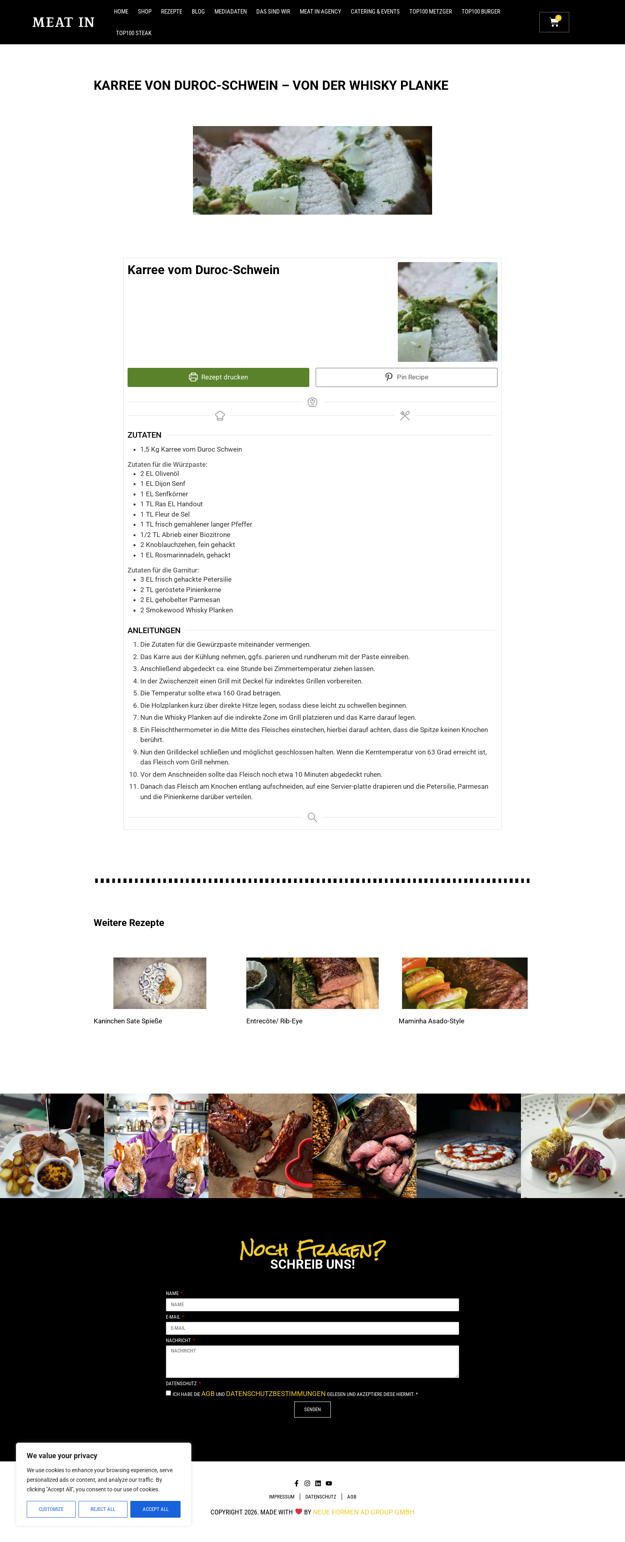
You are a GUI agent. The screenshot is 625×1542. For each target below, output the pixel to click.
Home (121, 11)
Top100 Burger (481, 11)
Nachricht (179, 1340)
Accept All (156, 1509)
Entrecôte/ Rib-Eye (274, 1021)
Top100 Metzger (430, 11)
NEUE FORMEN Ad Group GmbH (364, 1512)
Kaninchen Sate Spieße (128, 1021)
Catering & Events (375, 11)
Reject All (102, 1509)
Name (173, 1293)
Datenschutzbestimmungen (276, 1394)
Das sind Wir (273, 11)
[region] (103, 1484)
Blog (198, 11)
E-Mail (173, 1317)
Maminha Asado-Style (431, 1021)
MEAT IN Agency (320, 11)
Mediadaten (230, 11)
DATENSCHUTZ (320, 1497)
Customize (51, 1509)
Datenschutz (182, 1383)
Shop (144, 11)
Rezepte (171, 11)
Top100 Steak (133, 33)
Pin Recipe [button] (406, 377)
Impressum (282, 1497)
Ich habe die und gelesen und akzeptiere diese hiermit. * (295, 1394)
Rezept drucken (218, 377)
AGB (208, 1394)
